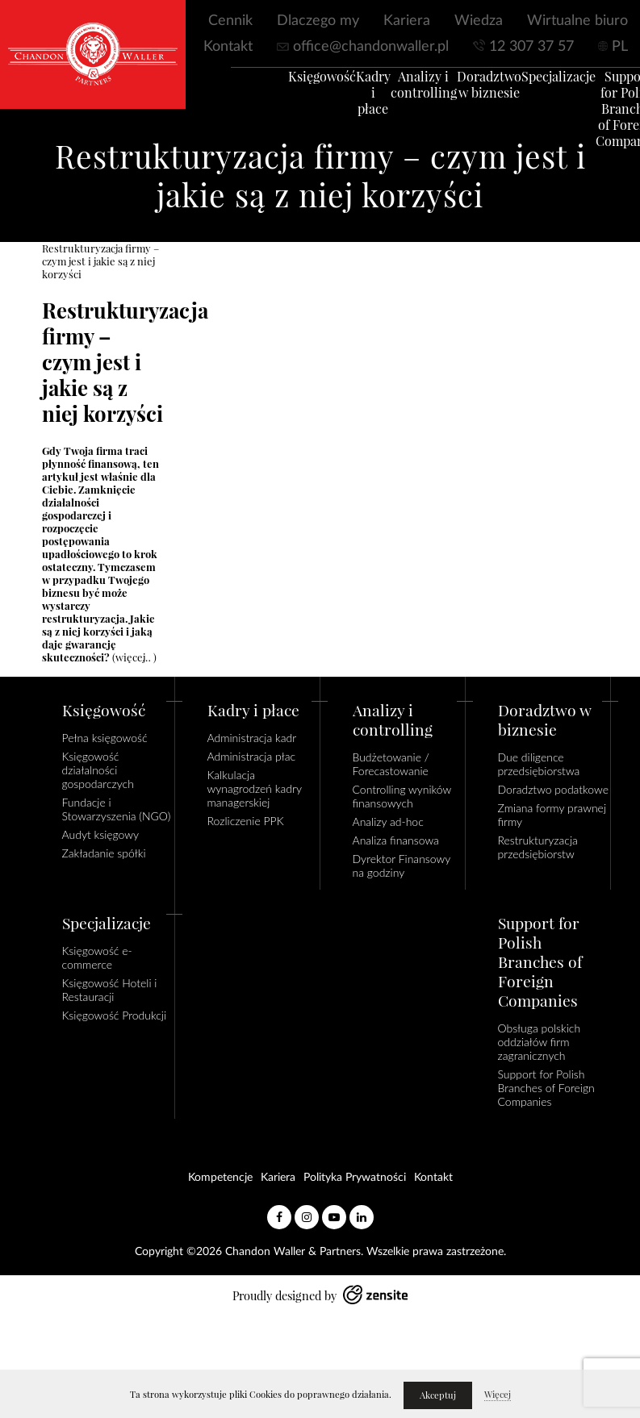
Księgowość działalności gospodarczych (98, 769)
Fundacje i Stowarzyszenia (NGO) (116, 809)
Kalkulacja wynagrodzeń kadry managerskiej (254, 788)
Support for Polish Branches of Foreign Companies (606, 116)
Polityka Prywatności (354, 1177)
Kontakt (228, 47)
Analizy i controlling (402, 92)
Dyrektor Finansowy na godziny (401, 865)
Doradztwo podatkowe (553, 789)
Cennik (230, 21)
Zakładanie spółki (104, 853)
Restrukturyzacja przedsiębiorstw (538, 847)
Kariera (406, 21)
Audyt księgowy (101, 834)
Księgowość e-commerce (97, 957)
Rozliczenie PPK (245, 821)
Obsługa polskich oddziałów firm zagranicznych (539, 1041)
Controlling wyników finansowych (402, 796)
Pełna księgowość (105, 737)
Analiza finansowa (396, 840)
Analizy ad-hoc (388, 821)
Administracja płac (251, 756)
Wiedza (478, 21)
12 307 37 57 (531, 47)
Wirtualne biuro (577, 21)
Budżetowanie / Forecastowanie (391, 764)
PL (620, 47)
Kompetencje (220, 1177)
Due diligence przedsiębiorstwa (539, 764)
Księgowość (300, 84)
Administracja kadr (252, 737)
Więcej (497, 1394)
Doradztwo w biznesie (467, 92)
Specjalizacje (537, 84)
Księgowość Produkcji (114, 1015)
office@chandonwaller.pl (371, 47)
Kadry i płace (351, 100)
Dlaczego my (318, 21)
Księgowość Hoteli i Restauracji (109, 989)
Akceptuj (438, 1395)
